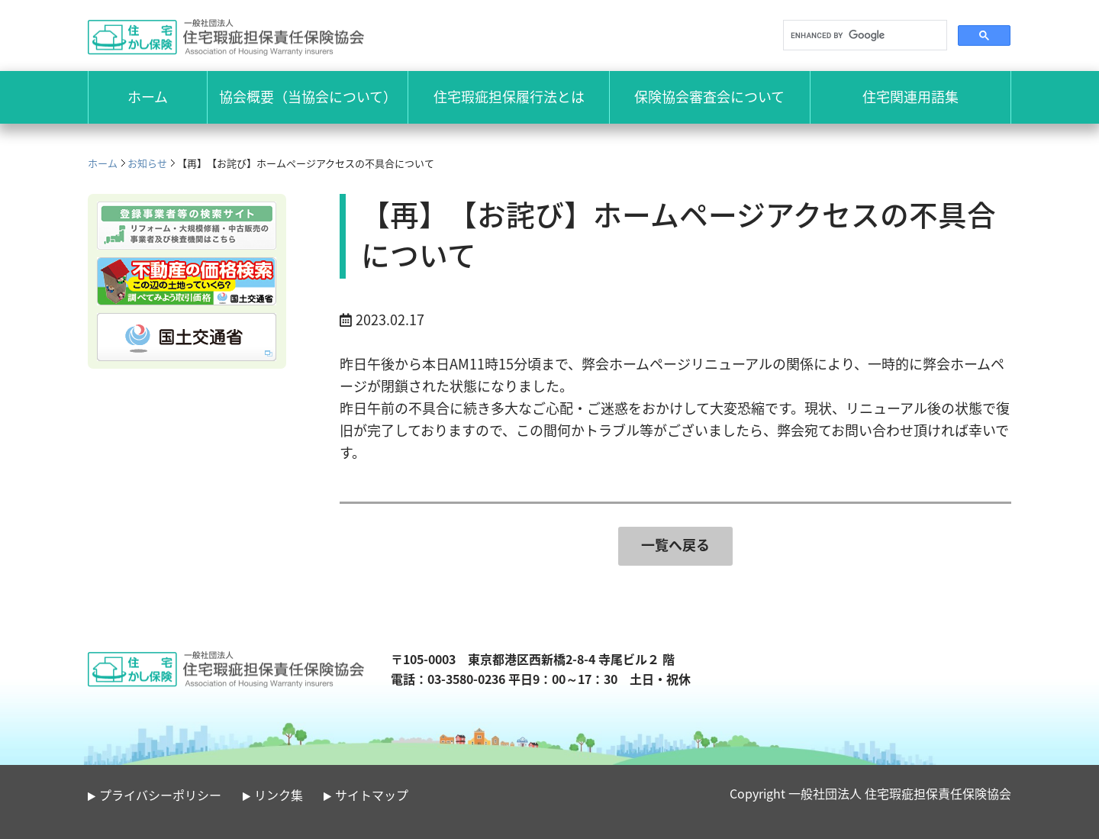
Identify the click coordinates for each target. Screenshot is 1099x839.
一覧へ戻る (675, 544)
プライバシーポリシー (160, 795)
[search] (863, 35)
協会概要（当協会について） (308, 96)
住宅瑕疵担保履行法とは (509, 96)
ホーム (103, 163)
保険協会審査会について (709, 96)
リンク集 (278, 795)
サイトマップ (371, 795)
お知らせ (147, 163)
